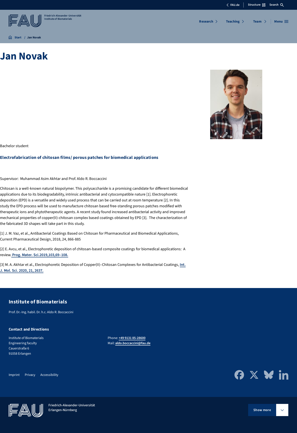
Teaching (233, 21)
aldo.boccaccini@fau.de (132, 343)
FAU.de (233, 5)
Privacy (30, 374)
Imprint (14, 374)
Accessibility (49, 374)
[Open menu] (281, 21)
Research (206, 21)
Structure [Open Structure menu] (256, 5)
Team (257, 21)
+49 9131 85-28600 (132, 338)
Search (276, 5)
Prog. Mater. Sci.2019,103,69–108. (39, 255)
